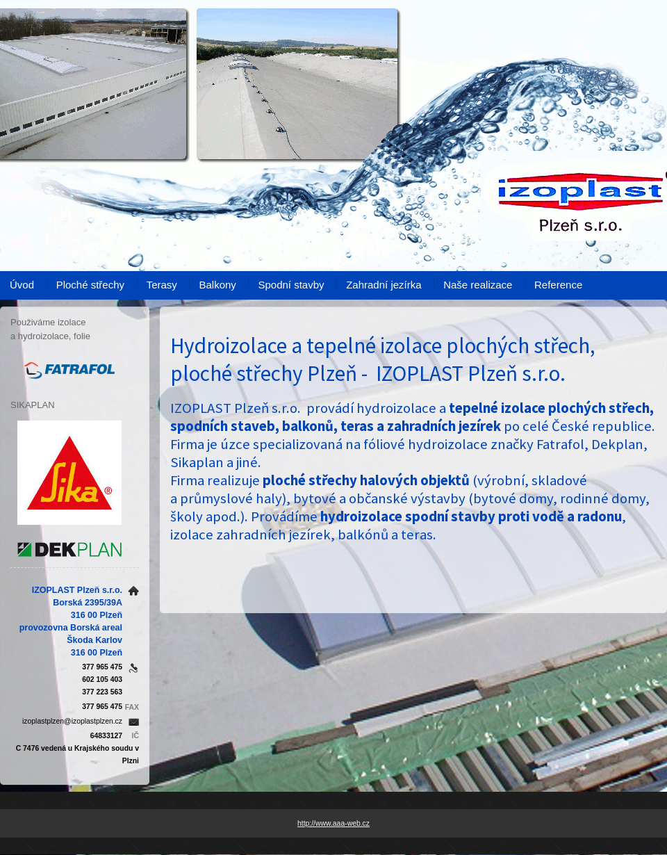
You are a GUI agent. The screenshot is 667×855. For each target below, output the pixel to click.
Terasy (162, 285)
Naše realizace (477, 285)
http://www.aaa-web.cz (333, 823)
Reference (558, 285)
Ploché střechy (90, 285)
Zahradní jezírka (383, 285)
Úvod (22, 285)
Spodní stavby (291, 285)
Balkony (217, 285)
